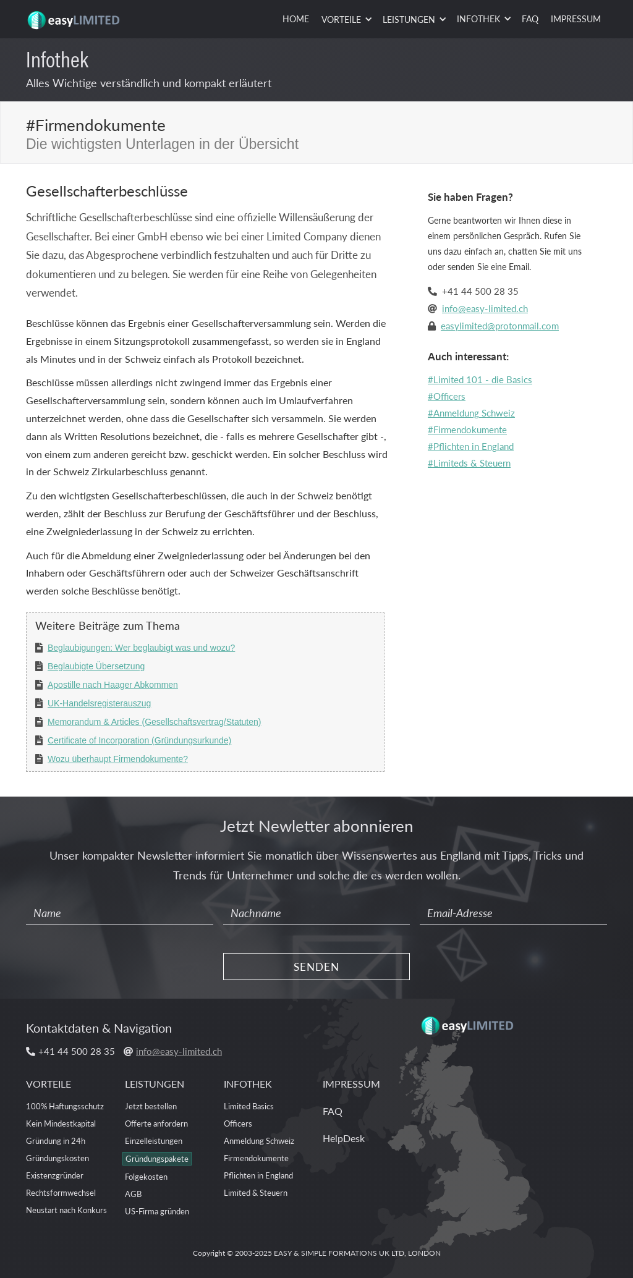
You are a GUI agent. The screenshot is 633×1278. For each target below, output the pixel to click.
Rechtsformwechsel (61, 1192)
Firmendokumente (256, 1158)
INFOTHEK (248, 1084)
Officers (238, 1123)
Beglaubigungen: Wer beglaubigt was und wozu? (141, 648)
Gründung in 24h (55, 1140)
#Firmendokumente (467, 429)
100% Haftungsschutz (65, 1106)
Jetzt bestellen (151, 1106)
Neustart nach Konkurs (66, 1210)
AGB (133, 1194)
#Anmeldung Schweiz (471, 412)
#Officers (446, 395)
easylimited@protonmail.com (500, 325)
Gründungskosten (57, 1158)
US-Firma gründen (157, 1211)
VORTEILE (48, 1084)
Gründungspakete (157, 1158)
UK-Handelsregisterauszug (99, 703)
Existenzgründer (54, 1175)
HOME (296, 18)
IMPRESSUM (576, 18)
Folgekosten (146, 1176)
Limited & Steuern (255, 1192)
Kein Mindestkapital (61, 1123)
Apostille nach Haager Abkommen (113, 685)
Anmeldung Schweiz (259, 1140)
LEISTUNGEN (154, 1084)
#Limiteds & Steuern (469, 462)
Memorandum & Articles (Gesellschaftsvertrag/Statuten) (154, 722)
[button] (345, 19)
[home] (75, 15)
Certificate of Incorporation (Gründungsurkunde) (139, 740)
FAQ (530, 18)
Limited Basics (249, 1106)
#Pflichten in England (471, 445)
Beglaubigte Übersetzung (96, 666)
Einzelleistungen (153, 1140)
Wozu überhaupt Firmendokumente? (118, 759)
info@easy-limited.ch (485, 308)
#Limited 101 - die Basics (480, 379)
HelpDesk (344, 1138)
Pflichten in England (258, 1175)
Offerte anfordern (156, 1123)
